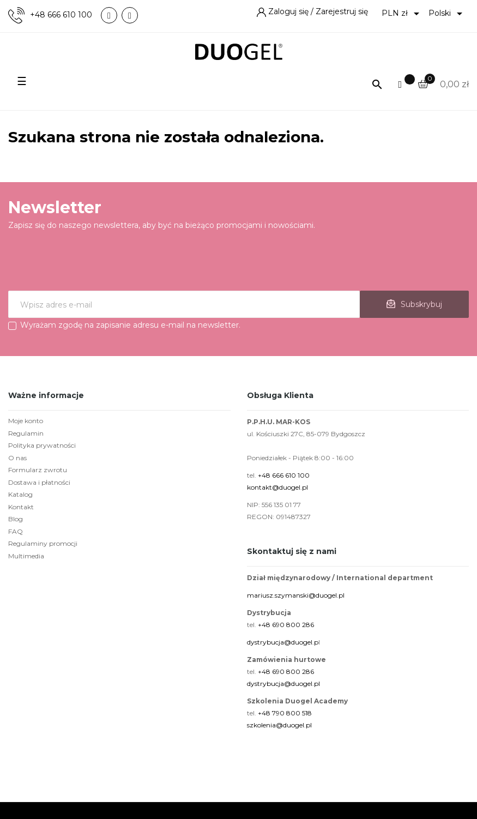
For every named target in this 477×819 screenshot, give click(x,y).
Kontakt (21, 507)
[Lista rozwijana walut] (402, 13)
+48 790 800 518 (285, 713)
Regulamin (26, 433)
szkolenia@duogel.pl (279, 725)
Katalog (20, 494)
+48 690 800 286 (286, 625)
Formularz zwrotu (37, 470)
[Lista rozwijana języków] (447, 13)
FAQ (15, 531)
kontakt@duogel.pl (277, 487)
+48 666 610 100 (61, 15)
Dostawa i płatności (39, 482)
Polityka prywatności (42, 445)
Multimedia (26, 556)
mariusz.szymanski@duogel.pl (296, 595)
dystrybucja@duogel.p (282, 642)
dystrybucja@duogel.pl (283, 683)
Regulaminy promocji (42, 543)
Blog (15, 519)
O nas (17, 458)
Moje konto (25, 421)
